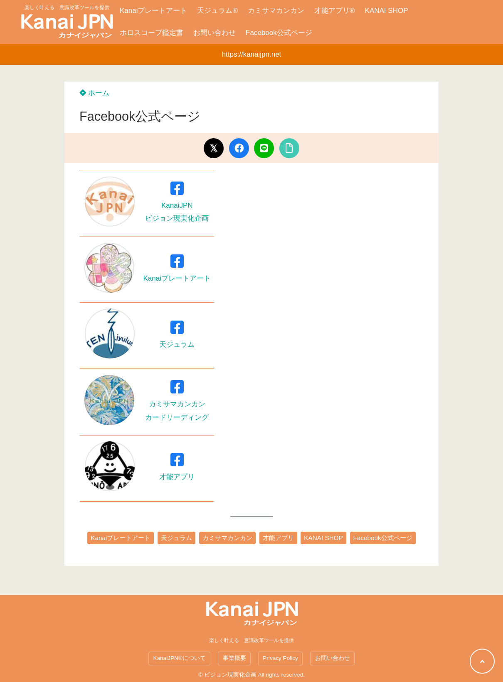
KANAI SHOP (386, 11)
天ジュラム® (217, 11)
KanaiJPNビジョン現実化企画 (177, 205)
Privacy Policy (280, 658)
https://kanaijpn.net (251, 54)
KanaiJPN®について (179, 658)
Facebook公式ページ (279, 33)
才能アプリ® (334, 11)
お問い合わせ (214, 33)
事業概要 (234, 658)
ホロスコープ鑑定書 (151, 33)
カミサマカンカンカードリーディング (177, 404)
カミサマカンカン (276, 11)
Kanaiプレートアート (153, 11)
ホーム (94, 93)
